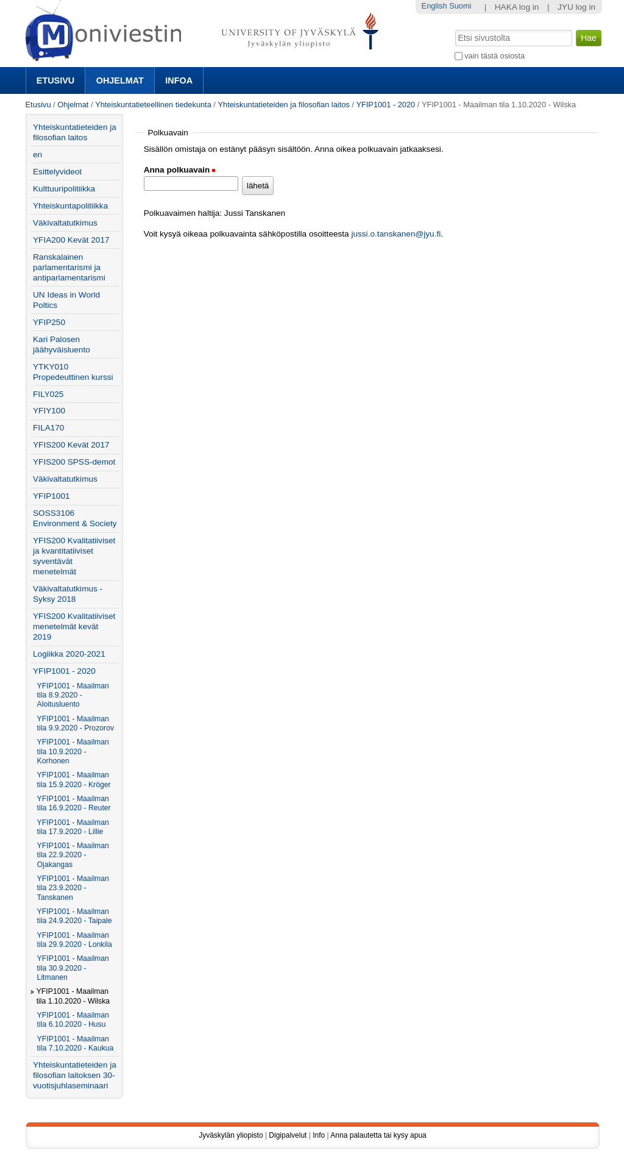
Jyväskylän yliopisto (231, 1135)
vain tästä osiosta (494, 55)
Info (319, 1135)
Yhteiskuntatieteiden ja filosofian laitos (283, 104)
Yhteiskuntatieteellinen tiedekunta (153, 104)
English (434, 5)
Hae (453, 28)
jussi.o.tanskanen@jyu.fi (396, 233)
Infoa (179, 80)
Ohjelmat (120, 80)
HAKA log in (517, 7)
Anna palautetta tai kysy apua (378, 1135)
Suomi (460, 5)
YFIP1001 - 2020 (385, 104)
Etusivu (55, 80)
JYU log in (576, 7)
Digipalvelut (288, 1135)
